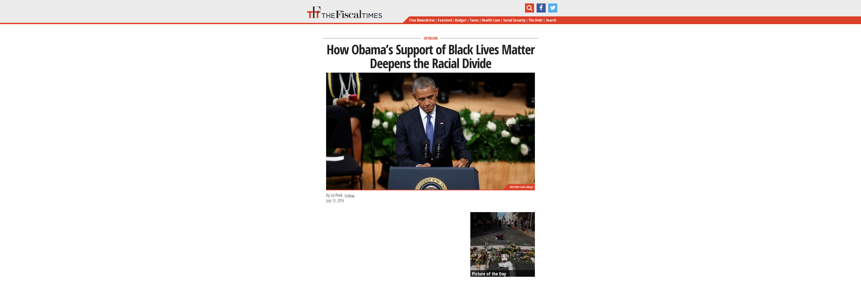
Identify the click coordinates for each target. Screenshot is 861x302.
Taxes (474, 20)
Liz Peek (336, 195)
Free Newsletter (422, 20)
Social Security (514, 20)
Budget (460, 20)
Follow (350, 196)
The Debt (535, 20)
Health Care (491, 20)
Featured (445, 20)
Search (551, 20)
